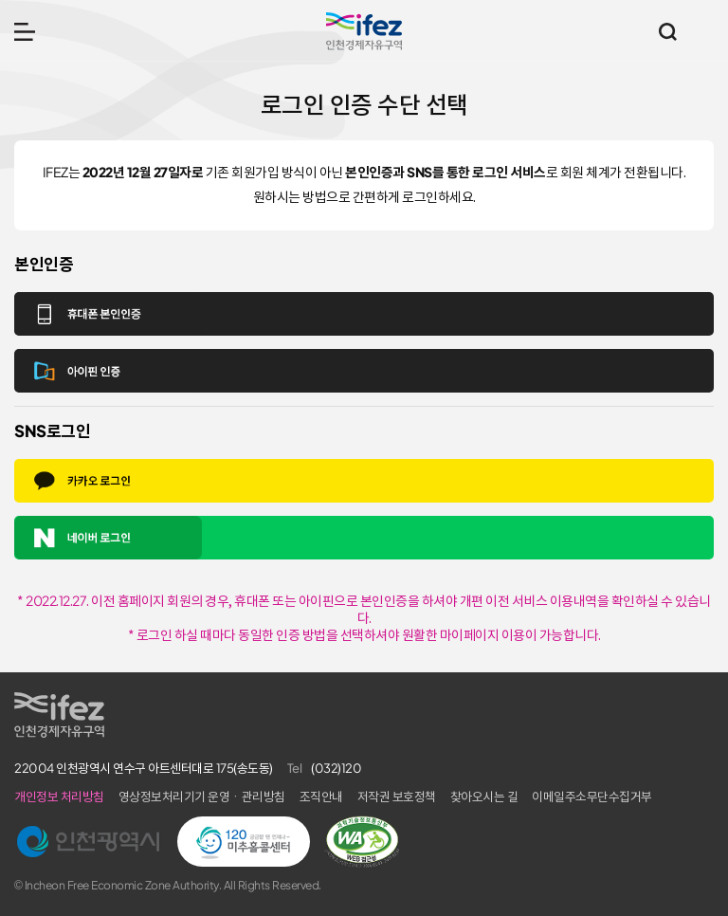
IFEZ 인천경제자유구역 (364, 31)
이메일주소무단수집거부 (592, 797)
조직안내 (321, 797)
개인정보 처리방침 (59, 797)
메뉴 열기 (24, 31)
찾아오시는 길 (484, 797)
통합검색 (667, 31)
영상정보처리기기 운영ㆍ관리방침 (201, 797)
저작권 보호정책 (396, 797)
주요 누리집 (704, 31)
